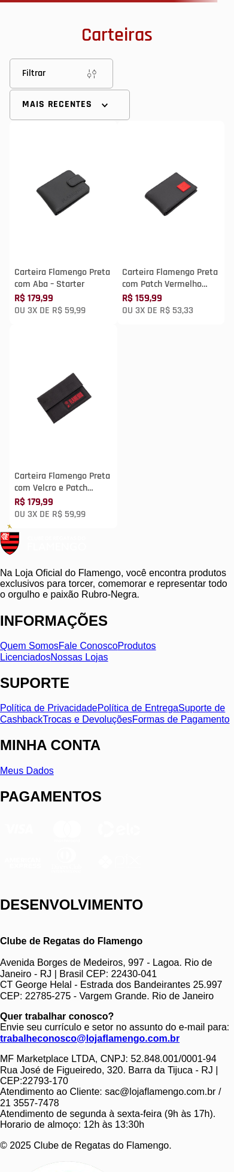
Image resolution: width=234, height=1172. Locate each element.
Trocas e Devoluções (87, 719)
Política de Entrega (138, 708)
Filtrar (61, 73)
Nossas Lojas (79, 657)
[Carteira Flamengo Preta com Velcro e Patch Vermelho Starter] (63, 426)
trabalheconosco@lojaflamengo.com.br (90, 1038)
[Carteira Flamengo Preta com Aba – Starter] (63, 223)
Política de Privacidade (49, 708)
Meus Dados (27, 771)
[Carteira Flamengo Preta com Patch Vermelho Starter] (171, 223)
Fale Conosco (88, 646)
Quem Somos (29, 646)
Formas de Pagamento (181, 719)
